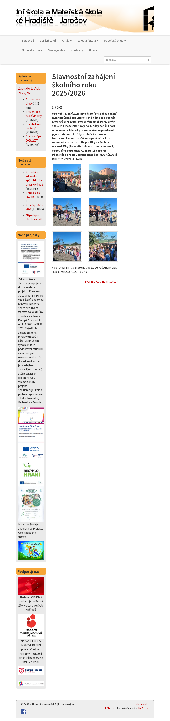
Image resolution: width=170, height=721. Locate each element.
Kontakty (77, 50)
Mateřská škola (115, 40)
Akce (93, 50)
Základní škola (87, 40)
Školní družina (32, 50)
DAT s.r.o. (143, 708)
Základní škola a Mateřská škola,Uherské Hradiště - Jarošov (85, 17)
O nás (67, 40)
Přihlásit (110, 708)
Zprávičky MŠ (48, 40)
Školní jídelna (56, 50)
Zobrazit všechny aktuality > (101, 281)
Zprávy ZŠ (28, 40)
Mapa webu (142, 704)
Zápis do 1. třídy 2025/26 (29, 90)
